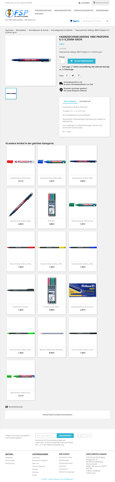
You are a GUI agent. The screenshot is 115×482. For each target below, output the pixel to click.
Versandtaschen (43, 10)
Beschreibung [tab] (70, 101)
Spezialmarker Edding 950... (20, 178)
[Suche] (96, 21)
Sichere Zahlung (38, 466)
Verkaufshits (10, 463)
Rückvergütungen (66, 463)
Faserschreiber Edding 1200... (21, 264)
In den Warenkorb (81, 61)
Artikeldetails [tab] (85, 101)
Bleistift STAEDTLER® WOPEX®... (52, 350)
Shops (34, 475)
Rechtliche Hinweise (39, 460)
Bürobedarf (102, 10)
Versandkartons (62, 10)
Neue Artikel (10, 460)
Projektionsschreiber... (20, 307)
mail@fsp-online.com (93, 471)
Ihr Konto (64, 454)
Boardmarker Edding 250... (21, 393)
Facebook (79, 435)
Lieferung (36, 457)
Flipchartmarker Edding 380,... (51, 178)
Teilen (67, 75)
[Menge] (62, 61)
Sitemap (35, 472)
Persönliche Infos (65, 457)
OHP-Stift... (52, 221)
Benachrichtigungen (67, 472)
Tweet (72, 75)
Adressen (62, 466)
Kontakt (39, 13)
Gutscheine (63, 469)
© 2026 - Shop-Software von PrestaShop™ (57, 479)
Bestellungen (64, 460)
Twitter (84, 435)
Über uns (35, 463)
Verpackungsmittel (84, 10)
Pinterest (78, 75)
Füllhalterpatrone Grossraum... (82, 307)
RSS (89, 435)
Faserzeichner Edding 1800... (83, 178)
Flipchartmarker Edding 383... (83, 221)
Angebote (9, 457)
